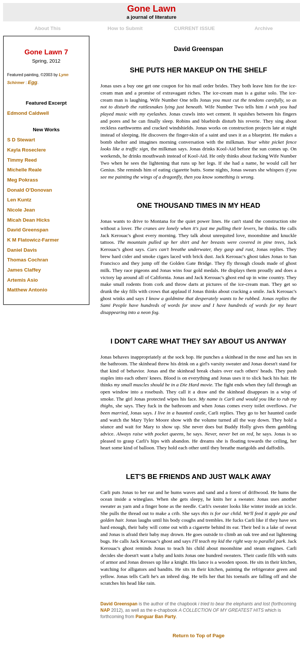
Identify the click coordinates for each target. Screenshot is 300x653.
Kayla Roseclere (26, 150)
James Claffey (24, 270)
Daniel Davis (22, 250)
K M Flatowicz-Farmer (33, 240)
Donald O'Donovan (29, 190)
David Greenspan (27, 230)
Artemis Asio (22, 280)
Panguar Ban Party (155, 616)
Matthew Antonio (27, 290)
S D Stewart (21, 140)
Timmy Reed (22, 160)
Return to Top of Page (198, 635)
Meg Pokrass (22, 180)
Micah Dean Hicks (28, 220)
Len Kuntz (19, 200)
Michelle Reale (24, 170)
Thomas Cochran (27, 260)
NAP (105, 610)
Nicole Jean (21, 210)
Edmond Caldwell (28, 113)
